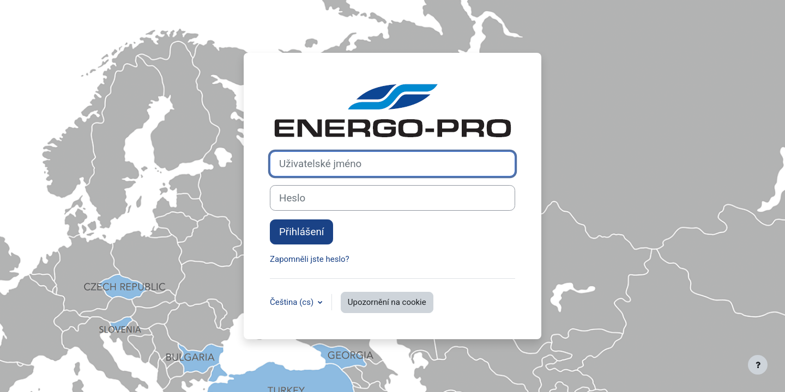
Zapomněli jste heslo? (309, 259)
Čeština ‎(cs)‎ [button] (293, 302)
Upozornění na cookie (387, 302)
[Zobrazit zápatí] (758, 365)
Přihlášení (301, 232)
